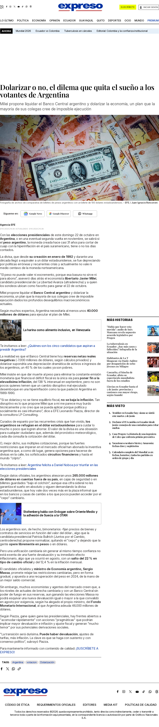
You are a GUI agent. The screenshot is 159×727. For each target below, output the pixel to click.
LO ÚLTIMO (7, 20)
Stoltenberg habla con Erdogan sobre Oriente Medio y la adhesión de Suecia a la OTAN (60, 513)
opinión (54, 20)
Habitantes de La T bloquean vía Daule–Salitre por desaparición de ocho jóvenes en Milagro (122, 362)
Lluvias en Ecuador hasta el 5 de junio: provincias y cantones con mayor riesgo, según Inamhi (122, 391)
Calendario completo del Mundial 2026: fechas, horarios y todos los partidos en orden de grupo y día (133, 455)
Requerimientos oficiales (56, 704)
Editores (89, 704)
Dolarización (47, 662)
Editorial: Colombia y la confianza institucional (122, 30)
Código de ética (17, 704)
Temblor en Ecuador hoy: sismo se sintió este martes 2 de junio (133, 414)
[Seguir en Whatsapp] (85, 213)
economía (39, 20)
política (23, 20)
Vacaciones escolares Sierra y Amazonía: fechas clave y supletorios (133, 444)
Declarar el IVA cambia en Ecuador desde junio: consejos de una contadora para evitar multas (135, 424)
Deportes (114, 20)
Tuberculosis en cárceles (78, 30)
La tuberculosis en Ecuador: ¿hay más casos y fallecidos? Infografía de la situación (122, 348)
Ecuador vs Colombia (47, 30)
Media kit (111, 704)
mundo (139, 20)
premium (153, 20)
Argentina (17, 662)
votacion (32, 662)
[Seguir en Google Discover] (59, 213)
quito (101, 20)
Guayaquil (86, 20)
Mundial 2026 (23, 30)
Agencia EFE (7, 225)
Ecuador (69, 20)
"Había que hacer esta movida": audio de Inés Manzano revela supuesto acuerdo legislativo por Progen (121, 332)
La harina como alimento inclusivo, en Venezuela (56, 330)
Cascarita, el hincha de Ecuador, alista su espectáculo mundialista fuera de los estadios (120, 376)
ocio (128, 20)
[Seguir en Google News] (32, 213)
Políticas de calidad (141, 704)
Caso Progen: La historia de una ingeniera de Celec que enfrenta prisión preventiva (134, 435)
